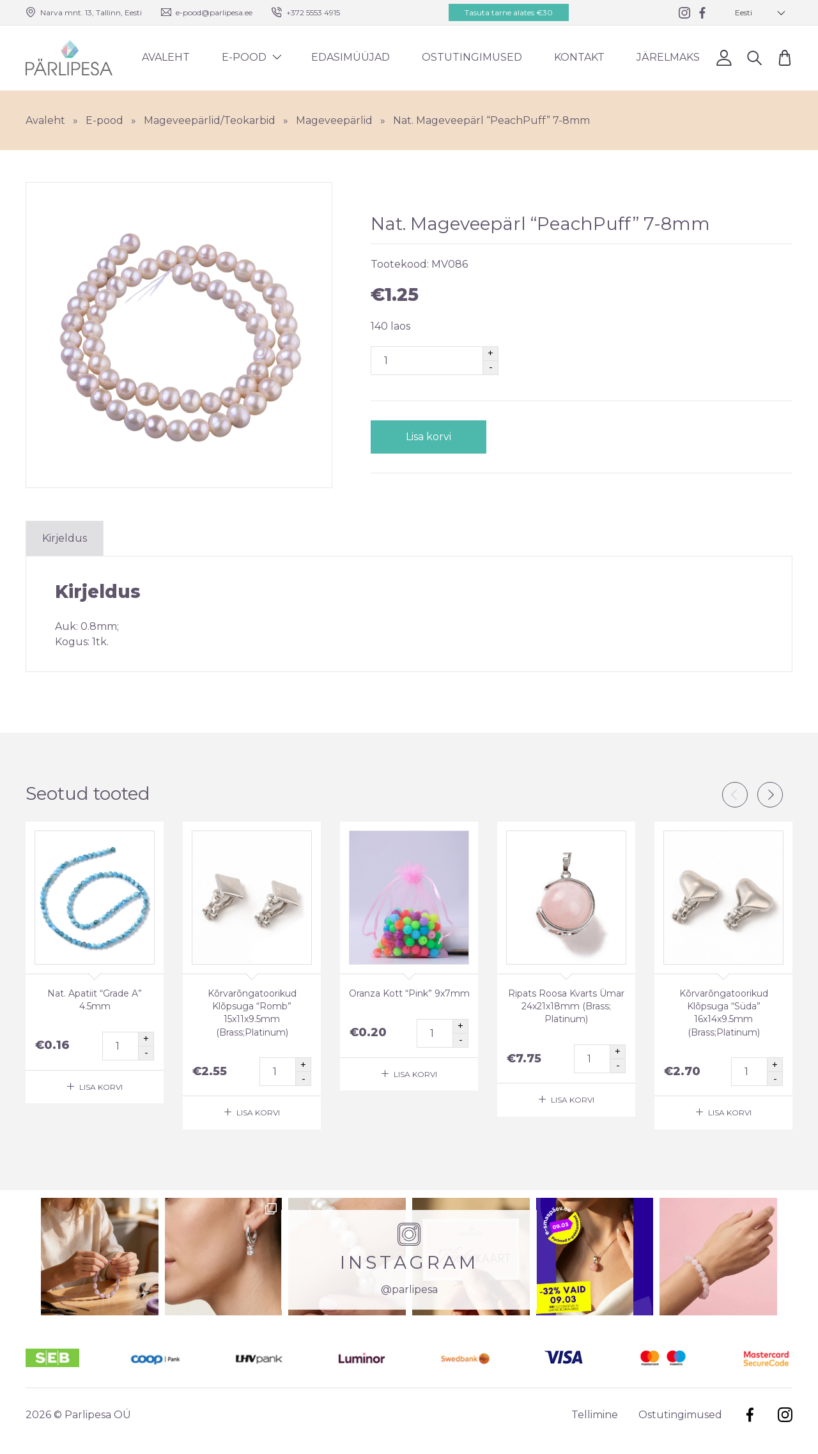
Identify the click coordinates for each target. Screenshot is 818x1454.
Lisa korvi (428, 437)
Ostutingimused (472, 57)
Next (770, 794)
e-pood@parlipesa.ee (214, 12)
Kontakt (579, 57)
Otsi (754, 57)
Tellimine (594, 1415)
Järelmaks (668, 57)
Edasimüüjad (350, 57)
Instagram (785, 1414)
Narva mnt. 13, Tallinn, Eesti (91, 12)
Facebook (750, 1414)
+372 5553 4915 (313, 12)
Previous (735, 794)
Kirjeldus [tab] (64, 538)
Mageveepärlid (334, 120)
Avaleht (166, 57)
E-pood (244, 57)
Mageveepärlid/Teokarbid (209, 120)
